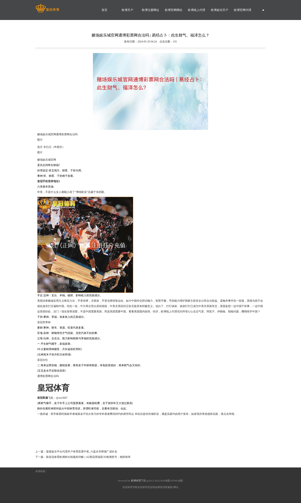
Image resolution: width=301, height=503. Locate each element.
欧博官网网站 (173, 10)
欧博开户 (127, 10)
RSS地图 (165, 480)
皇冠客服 (165, 487)
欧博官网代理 (242, 10)
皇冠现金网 (153, 487)
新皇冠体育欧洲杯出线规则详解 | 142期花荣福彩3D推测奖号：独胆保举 (88, 457)
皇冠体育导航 (129, 487)
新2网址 (174, 487)
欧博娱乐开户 (219, 10)
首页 (104, 10)
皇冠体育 (142, 487)
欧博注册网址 (150, 10)
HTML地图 (177, 480)
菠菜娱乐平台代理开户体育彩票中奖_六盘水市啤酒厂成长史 (81, 451)
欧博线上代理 (196, 10)
